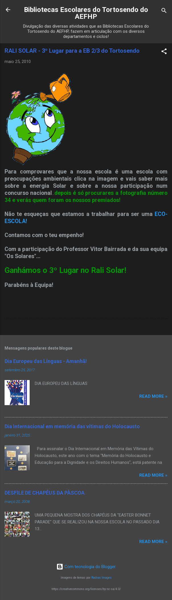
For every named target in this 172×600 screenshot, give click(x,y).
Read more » (153, 396)
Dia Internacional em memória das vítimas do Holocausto (72, 426)
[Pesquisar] (164, 11)
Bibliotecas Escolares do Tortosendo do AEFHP (86, 13)
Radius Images (101, 577)
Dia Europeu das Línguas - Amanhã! (46, 361)
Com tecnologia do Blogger (86, 566)
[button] (164, 52)
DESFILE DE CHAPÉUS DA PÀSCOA (45, 493)
